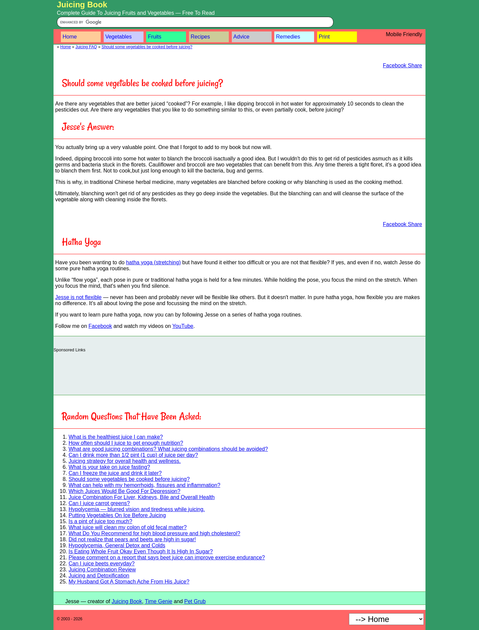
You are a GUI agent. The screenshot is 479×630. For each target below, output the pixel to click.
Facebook (100, 326)
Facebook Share (402, 65)
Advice (241, 37)
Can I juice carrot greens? (99, 503)
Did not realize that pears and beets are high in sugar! (132, 539)
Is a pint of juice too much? (100, 521)
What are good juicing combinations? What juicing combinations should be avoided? (168, 449)
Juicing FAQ (86, 47)
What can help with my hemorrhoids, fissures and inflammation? (144, 485)
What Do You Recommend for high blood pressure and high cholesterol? (154, 533)
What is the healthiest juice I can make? (116, 437)
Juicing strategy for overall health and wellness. (125, 461)
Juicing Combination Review (102, 569)
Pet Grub (195, 601)
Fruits (154, 37)
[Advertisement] (239, 372)
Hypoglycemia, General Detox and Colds (117, 545)
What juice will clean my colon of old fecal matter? (128, 527)
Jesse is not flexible (78, 297)
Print (324, 37)
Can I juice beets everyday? (101, 563)
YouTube (182, 326)
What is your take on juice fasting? (109, 467)
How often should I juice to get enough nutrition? (126, 443)
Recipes (200, 37)
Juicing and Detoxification (99, 575)
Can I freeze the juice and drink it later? (115, 473)
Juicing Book (82, 4)
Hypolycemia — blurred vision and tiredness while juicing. (137, 509)
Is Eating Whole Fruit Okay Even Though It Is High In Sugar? (141, 551)
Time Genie (158, 601)
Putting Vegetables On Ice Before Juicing (117, 515)
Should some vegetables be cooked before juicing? (146, 47)
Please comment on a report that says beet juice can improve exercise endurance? (167, 557)
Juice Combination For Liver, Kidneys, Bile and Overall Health (142, 497)
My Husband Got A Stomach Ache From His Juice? (129, 581)
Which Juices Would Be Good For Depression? (124, 491)
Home (70, 37)
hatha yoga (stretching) (153, 262)
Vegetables (118, 37)
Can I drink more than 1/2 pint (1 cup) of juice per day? (133, 455)
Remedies (288, 37)
